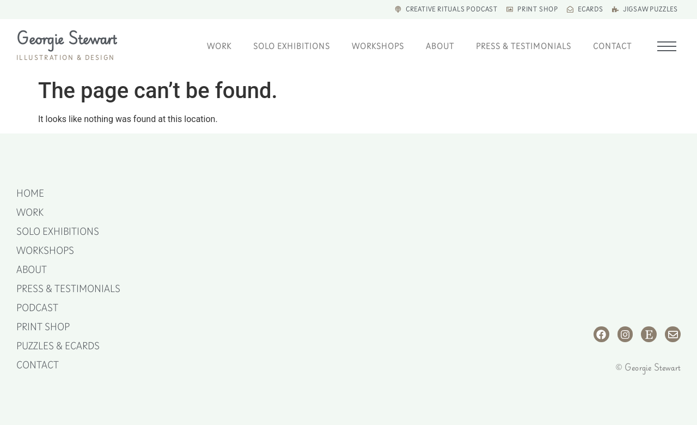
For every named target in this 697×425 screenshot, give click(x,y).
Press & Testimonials (523, 46)
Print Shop (43, 326)
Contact (612, 46)
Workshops (378, 46)
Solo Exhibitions (291, 46)
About (440, 46)
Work (219, 46)
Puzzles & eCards (58, 346)
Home (30, 193)
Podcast (37, 307)
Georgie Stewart (66, 38)
